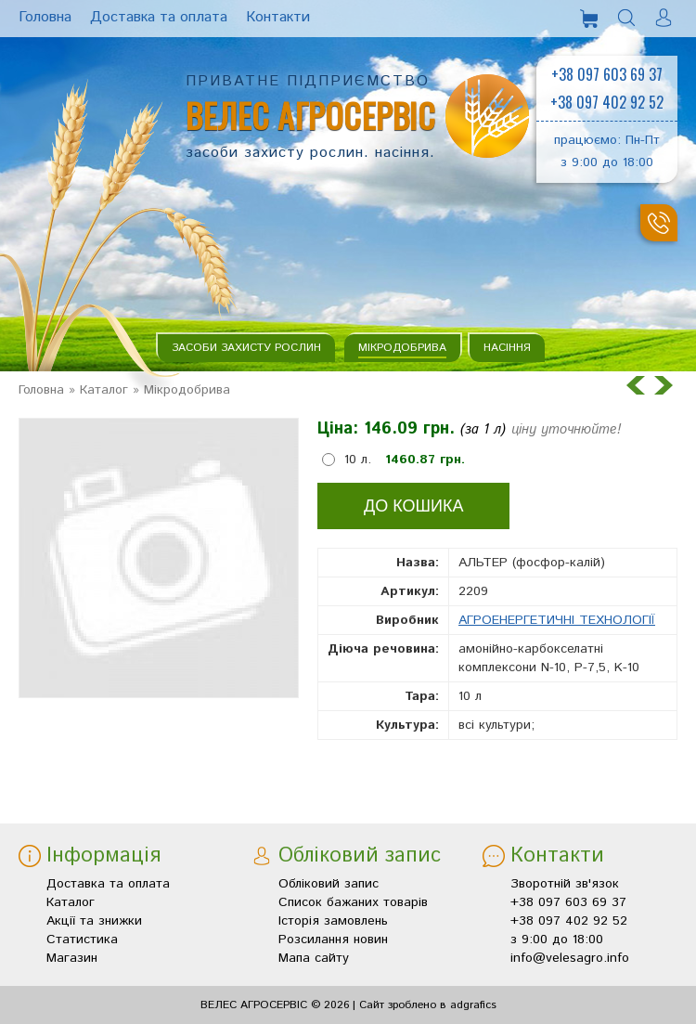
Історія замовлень (333, 921)
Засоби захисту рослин (246, 348)
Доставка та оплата (108, 884)
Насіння (507, 348)
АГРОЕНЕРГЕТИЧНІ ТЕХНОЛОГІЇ (556, 620)
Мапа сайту (313, 958)
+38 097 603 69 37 (607, 74)
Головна (41, 390)
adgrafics (473, 1005)
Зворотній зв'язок (564, 884)
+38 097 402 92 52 (607, 102)
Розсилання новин (333, 939)
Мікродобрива (402, 348)
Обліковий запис (328, 884)
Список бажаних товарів (353, 902)
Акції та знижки (94, 921)
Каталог (104, 390)
